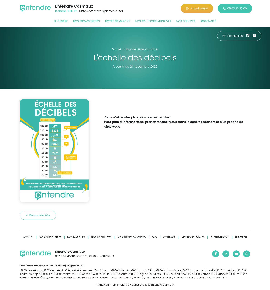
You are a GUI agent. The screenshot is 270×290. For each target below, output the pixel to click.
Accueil (28, 237)
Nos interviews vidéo (132, 237)
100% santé (208, 21)
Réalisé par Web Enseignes (112, 284)
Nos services (185, 21)
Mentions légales (193, 237)
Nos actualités (101, 237)
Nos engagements (86, 21)
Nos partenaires (50, 237)
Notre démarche (117, 21)
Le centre (61, 21)
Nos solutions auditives (153, 21)
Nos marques (76, 237)
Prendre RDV (197, 8)
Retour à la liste (38, 215)
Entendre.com (220, 237)
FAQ (154, 237)
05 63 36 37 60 (235, 8)
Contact (169, 237)
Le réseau (241, 237)
